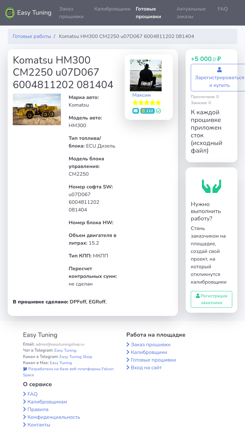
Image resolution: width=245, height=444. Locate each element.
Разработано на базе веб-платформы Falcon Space (68, 372)
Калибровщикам (47, 401)
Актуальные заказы (191, 12)
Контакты (38, 424)
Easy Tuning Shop (76, 357)
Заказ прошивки (71, 12)
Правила (37, 409)
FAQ (223, 8)
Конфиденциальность (53, 417)
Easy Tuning (34, 12)
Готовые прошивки (148, 12)
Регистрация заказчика (211, 299)
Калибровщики (112, 8)
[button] (235, 12)
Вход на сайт (146, 367)
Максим (141, 95)
